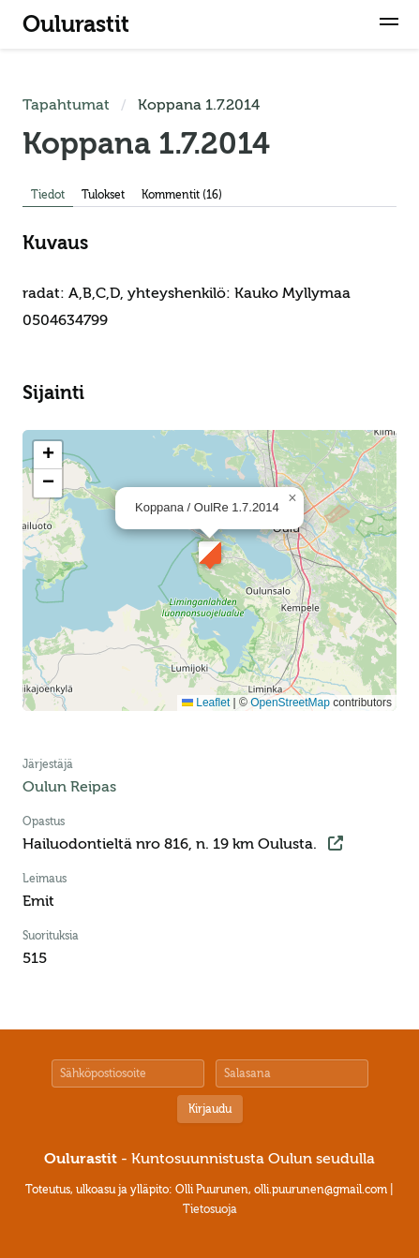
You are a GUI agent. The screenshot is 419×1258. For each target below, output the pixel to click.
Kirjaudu (210, 1109)
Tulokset (103, 194)
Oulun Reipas (69, 786)
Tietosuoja (210, 1209)
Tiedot (48, 194)
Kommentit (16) (182, 194)
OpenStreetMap (290, 702)
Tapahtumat (66, 104)
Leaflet (206, 702)
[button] (389, 24)
